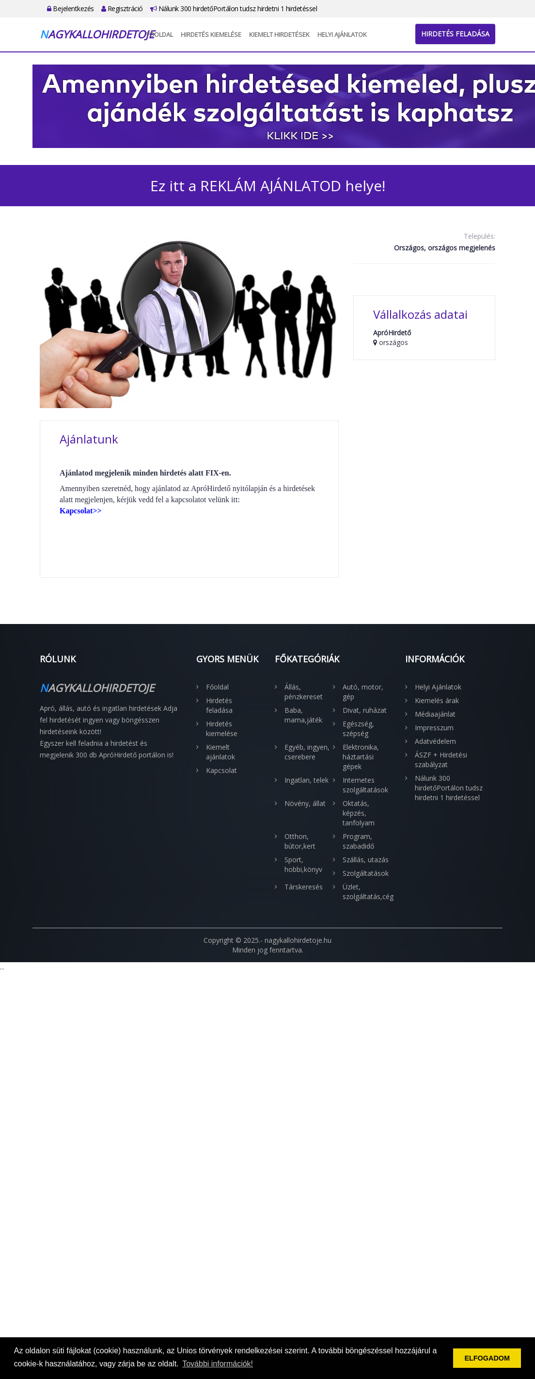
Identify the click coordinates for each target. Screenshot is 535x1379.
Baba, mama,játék (303, 715)
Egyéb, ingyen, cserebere (307, 751)
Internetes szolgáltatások (365, 784)
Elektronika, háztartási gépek (361, 756)
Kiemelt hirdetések (279, 34)
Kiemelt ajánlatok (220, 751)
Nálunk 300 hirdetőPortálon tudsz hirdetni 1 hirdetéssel (233, 8)
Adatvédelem (435, 741)
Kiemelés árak (437, 700)
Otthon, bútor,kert (299, 841)
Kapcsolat (221, 770)
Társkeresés (303, 886)
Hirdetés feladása (455, 33)
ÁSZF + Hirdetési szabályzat (441, 759)
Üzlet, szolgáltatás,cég (367, 891)
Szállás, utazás (366, 859)
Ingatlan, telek (306, 780)
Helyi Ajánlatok (342, 34)
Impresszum (434, 727)
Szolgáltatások (366, 873)
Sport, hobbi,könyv (303, 864)
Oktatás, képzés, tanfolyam (359, 813)
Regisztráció (122, 8)
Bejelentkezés (70, 8)
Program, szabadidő (358, 841)
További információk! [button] (217, 1364)
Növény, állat (305, 803)
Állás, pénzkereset (303, 691)
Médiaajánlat (435, 714)
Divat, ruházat (365, 710)
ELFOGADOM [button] (487, 1358)
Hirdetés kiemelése (211, 34)
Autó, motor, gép (363, 691)
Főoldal (159, 34)
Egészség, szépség (358, 728)
